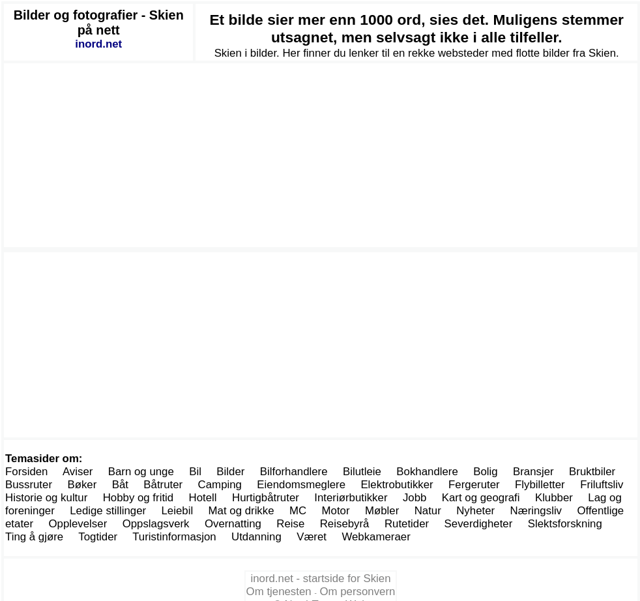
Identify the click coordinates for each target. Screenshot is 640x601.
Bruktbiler (592, 471)
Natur (428, 511)
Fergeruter (474, 484)
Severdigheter (478, 524)
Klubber (554, 497)
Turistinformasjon (174, 537)
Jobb (415, 497)
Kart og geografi (481, 497)
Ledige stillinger (108, 511)
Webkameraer (376, 537)
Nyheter (475, 511)
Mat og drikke (241, 511)
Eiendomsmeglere (301, 484)
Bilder (230, 471)
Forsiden (26, 471)
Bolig (485, 471)
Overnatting (233, 524)
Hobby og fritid (138, 497)
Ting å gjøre (34, 537)
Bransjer (533, 471)
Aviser (78, 471)
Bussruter (28, 484)
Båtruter (162, 484)
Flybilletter (540, 484)
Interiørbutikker (350, 497)
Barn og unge (141, 471)
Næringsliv (536, 511)
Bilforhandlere (294, 471)
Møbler (382, 511)
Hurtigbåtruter (265, 497)
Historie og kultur (46, 497)
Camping (220, 484)
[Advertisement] (321, 155)
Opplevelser (77, 524)
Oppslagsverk (156, 524)
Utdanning (256, 537)
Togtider (97, 537)
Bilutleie (362, 471)
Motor (336, 511)
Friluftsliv (601, 484)
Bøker (81, 484)
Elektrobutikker (396, 484)
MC (297, 511)
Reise (290, 524)
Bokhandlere (427, 471)
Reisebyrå (345, 524)
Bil (195, 471)
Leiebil (178, 511)
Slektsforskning (565, 524)
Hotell (203, 497)
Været (312, 537)
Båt (120, 484)
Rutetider (407, 524)
